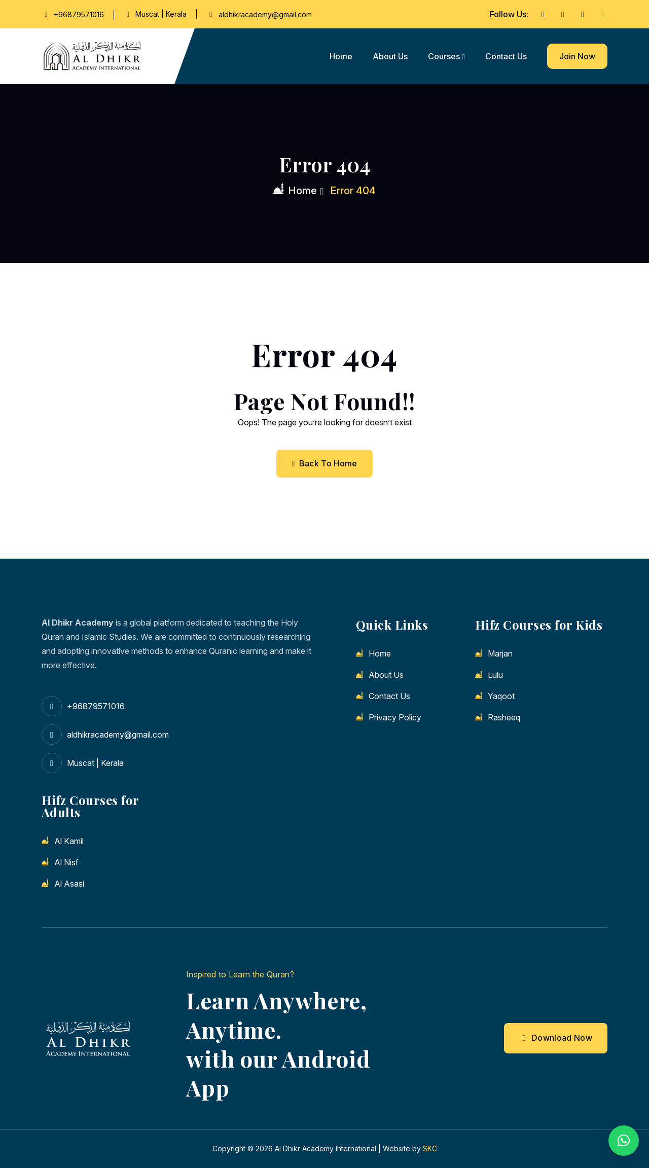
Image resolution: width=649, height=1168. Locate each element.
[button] (623, 1140)
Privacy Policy (395, 717)
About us (390, 56)
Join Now (577, 56)
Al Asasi (69, 884)
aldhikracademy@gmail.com (265, 14)
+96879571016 (79, 14)
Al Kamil (69, 841)
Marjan (500, 653)
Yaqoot (501, 696)
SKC (430, 1148)
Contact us (506, 56)
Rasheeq (504, 717)
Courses (444, 56)
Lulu (495, 675)
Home (341, 56)
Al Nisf (66, 862)
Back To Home (324, 463)
